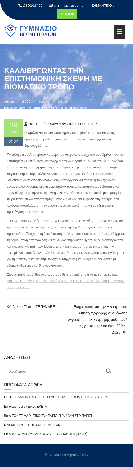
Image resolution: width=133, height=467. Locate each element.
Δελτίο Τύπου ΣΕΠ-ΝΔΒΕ (33, 306)
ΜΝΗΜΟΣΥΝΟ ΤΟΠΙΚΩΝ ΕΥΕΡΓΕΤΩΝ (32, 425)
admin (32, 124)
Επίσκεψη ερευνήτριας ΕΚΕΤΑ (25, 406)
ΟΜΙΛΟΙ (54, 124)
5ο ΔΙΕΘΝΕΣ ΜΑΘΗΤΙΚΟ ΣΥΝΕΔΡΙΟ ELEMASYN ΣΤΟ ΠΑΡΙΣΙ (48, 415)
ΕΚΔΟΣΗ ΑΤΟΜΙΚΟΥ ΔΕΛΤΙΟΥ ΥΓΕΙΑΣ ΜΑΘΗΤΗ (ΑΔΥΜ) (45, 434)
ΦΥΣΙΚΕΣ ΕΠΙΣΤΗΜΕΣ (80, 124)
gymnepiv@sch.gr (67, 5)
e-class (67, 13)
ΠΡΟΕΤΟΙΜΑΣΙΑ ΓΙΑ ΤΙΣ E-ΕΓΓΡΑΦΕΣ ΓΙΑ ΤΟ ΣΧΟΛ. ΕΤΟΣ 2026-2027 (56, 397)
